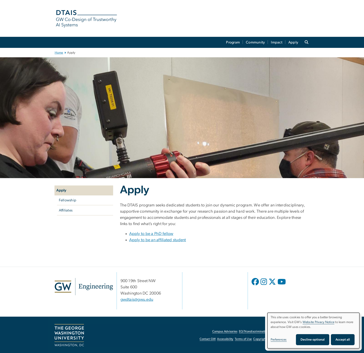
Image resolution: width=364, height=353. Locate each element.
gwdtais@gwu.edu (136, 300)
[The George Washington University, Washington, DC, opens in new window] (69, 335)
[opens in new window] (256, 285)
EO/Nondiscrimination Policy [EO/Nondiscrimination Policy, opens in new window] (258, 331)
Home (59, 52)
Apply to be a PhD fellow (151, 234)
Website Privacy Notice (319, 322)
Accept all (342, 339)
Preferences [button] (279, 339)
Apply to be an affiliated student (157, 240)
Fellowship (67, 200)
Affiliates (66, 210)
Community (255, 42)
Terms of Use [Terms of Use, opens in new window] (243, 339)
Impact (276, 42)
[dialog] (313, 330)
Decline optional (313, 339)
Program (233, 42)
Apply (293, 42)
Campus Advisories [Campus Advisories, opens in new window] (224, 331)
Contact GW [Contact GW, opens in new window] (208, 339)
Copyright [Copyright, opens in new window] (260, 339)
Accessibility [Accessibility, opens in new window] (225, 339)
